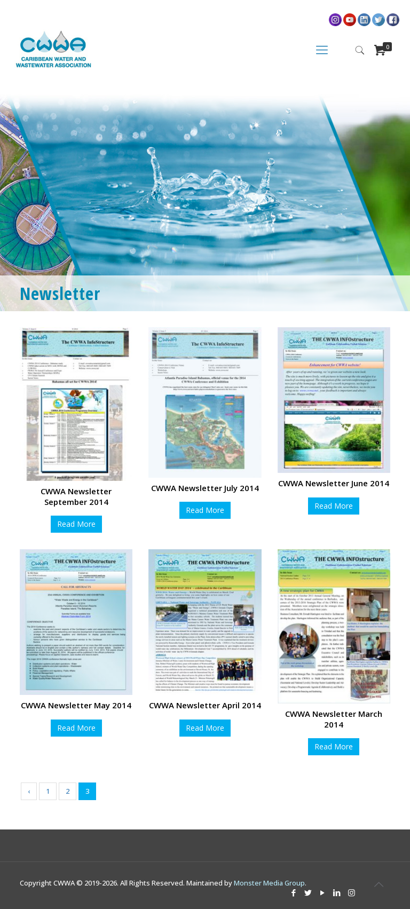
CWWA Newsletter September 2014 (76, 496)
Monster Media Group (269, 883)
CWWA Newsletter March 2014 (333, 719)
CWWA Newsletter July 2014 (205, 488)
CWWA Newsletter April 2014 (205, 705)
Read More (76, 524)
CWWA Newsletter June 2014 (333, 483)
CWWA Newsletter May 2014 (76, 705)
